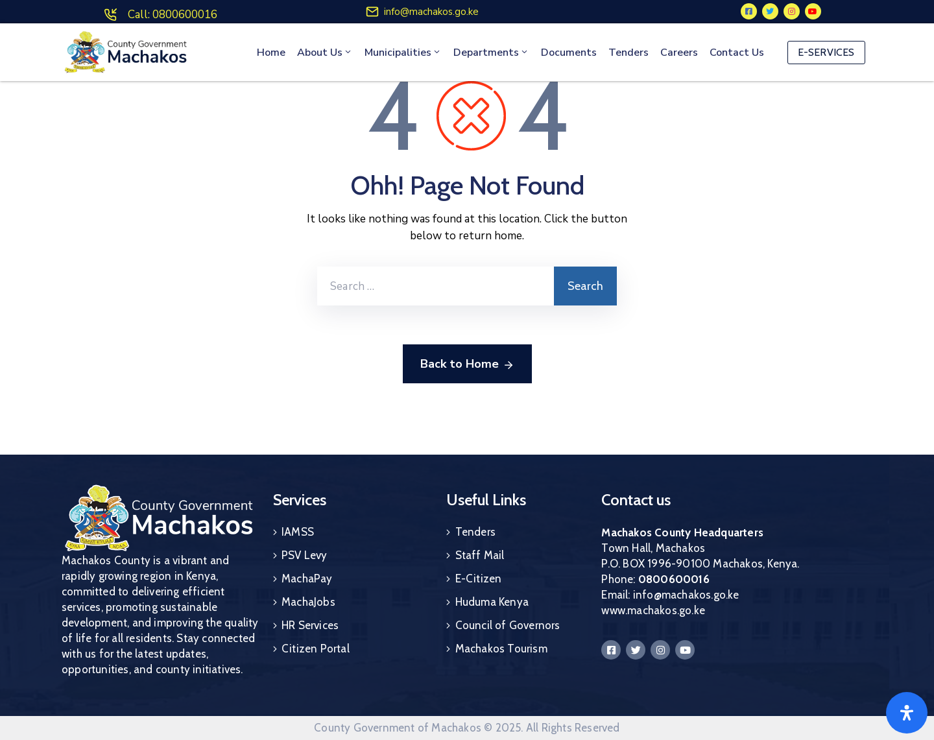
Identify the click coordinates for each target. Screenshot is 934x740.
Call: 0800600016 (172, 14)
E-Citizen (478, 578)
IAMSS (297, 531)
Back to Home (467, 364)
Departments (491, 52)
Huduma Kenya (492, 601)
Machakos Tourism (501, 648)
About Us (325, 52)
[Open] (907, 713)
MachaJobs (308, 601)
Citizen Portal (315, 648)
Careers (679, 52)
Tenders (628, 52)
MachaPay (307, 578)
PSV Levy (304, 555)
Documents (569, 52)
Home (271, 52)
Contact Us (737, 52)
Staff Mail (480, 555)
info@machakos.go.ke (431, 11)
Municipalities (403, 52)
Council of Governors (507, 625)
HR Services (310, 625)
